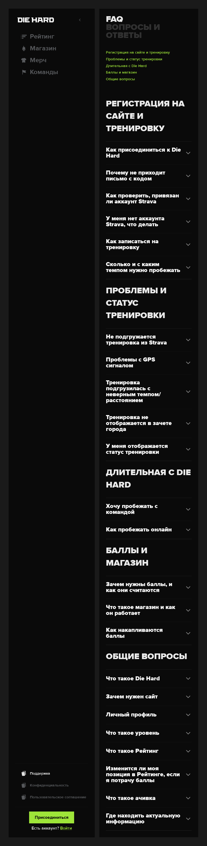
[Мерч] (51, 60)
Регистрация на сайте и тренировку (138, 52)
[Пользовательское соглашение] (51, 797)
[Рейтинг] (51, 36)
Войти (66, 828)
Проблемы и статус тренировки (134, 59)
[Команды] (51, 72)
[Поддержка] (51, 773)
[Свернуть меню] (80, 20)
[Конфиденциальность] (51, 785)
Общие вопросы (120, 79)
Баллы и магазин (121, 72)
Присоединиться (51, 817)
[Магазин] (51, 48)
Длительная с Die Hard (126, 66)
